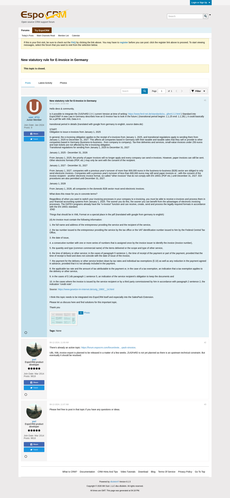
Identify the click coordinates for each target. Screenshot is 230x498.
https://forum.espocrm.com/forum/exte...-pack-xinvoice (108, 347)
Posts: (27, 127)
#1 (205, 100)
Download (143, 471)
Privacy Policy (185, 471)
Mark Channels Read (46, 36)
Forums (25, 30)
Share (34, 134)
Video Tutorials (128, 471)
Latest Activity (45, 83)
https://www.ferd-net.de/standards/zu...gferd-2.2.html (154, 114)
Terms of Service (166, 471)
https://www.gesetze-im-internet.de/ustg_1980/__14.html (86, 289)
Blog (153, 471)
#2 (205, 342)
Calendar (76, 36)
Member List (63, 36)
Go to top (200, 471)
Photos (63, 83)
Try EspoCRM (42, 30)
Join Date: (29, 125)
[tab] (28, 83)
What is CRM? (69, 471)
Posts (28, 83)
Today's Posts (28, 36)
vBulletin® (114, 482)
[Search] (185, 16)
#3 (205, 404)
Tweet (34, 139)
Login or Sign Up (200, 2)
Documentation (87, 471)
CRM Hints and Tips (108, 471)
